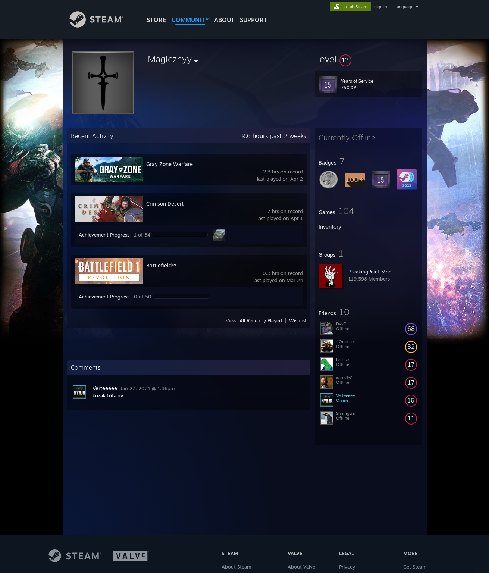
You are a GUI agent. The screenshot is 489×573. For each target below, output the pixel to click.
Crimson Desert (165, 203)
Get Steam (415, 567)
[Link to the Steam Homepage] (102, 25)
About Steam (236, 567)
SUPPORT (253, 20)
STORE (156, 20)
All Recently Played (260, 320)
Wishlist (298, 320)
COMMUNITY (190, 20)
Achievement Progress (104, 235)
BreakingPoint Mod (370, 272)
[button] (368, 58)
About (224, 20)
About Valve (301, 567)
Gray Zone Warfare (169, 164)
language (404, 6)
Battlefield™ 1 (163, 265)
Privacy (347, 567)
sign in (380, 6)
